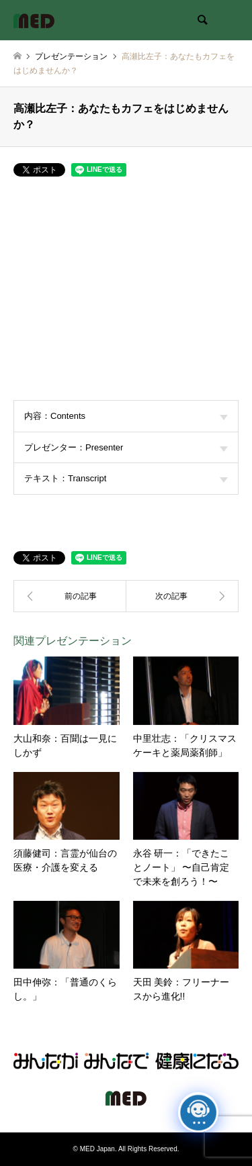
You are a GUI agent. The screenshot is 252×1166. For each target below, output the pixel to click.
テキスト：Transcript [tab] (126, 478)
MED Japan (97, 1149)
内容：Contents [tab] (126, 416)
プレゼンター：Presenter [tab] (126, 447)
